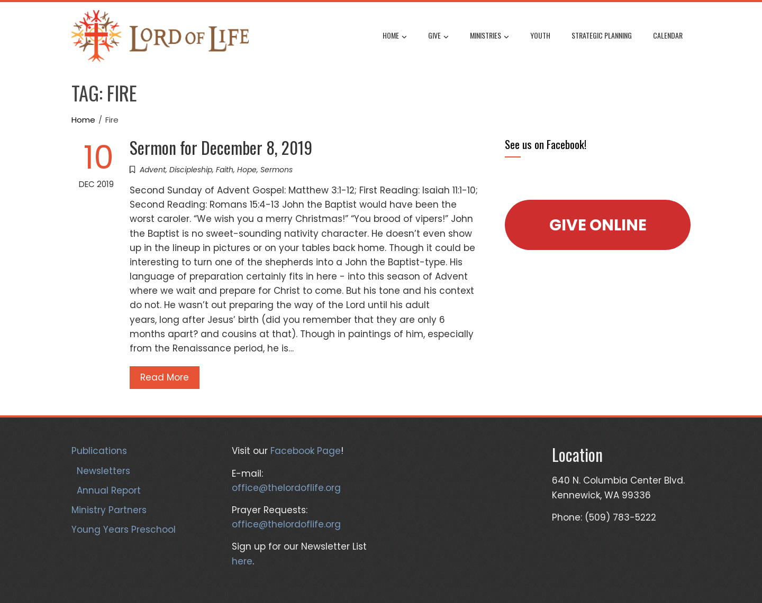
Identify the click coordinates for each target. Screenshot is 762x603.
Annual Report (109, 490)
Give (438, 36)
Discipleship (190, 169)
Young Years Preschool (123, 529)
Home (395, 36)
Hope (247, 169)
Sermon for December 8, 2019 (221, 147)
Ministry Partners (109, 510)
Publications (99, 450)
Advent (153, 169)
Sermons (276, 169)
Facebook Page (305, 450)
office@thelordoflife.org (286, 487)
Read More (164, 377)
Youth (540, 35)
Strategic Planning (602, 35)
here (242, 561)
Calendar (668, 35)
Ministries (489, 36)
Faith (224, 169)
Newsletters (103, 471)
